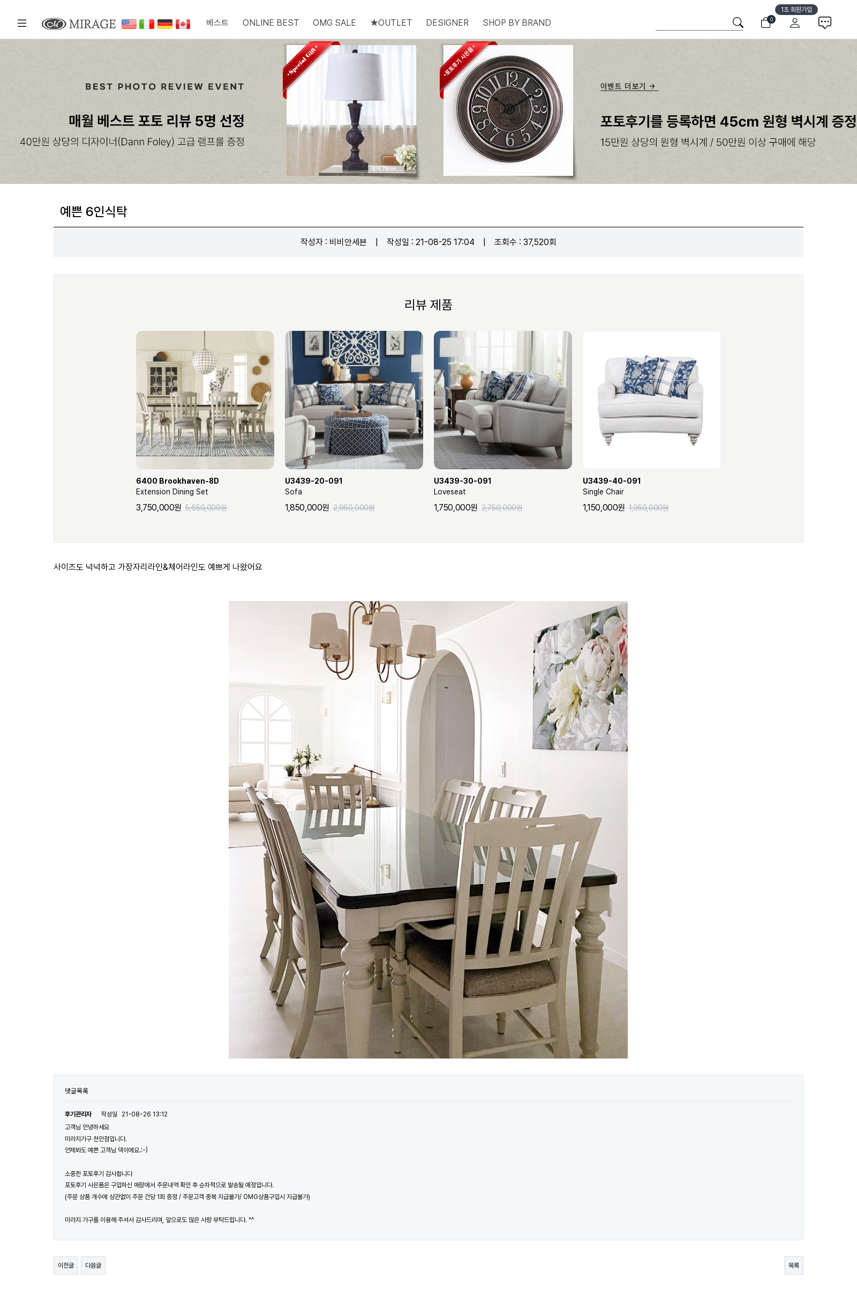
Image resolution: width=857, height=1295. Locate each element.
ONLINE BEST (271, 23)
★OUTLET (391, 23)
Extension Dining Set (205, 486)
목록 (793, 1265)
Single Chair (652, 486)
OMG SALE (334, 23)
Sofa (354, 486)
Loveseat (503, 486)
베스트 (217, 23)
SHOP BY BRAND (517, 23)
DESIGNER (447, 23)
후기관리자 (78, 1114)
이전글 (66, 1265)
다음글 (93, 1265)
